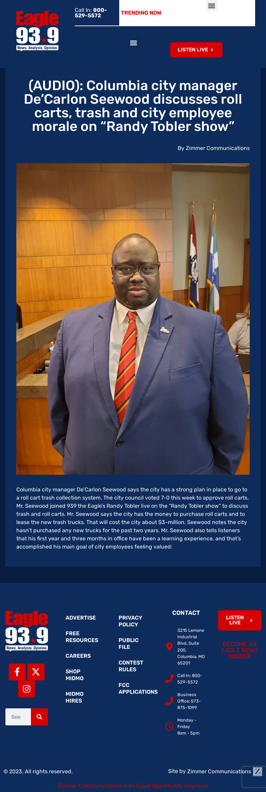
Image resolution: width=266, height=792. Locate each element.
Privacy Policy (130, 621)
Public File (129, 643)
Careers (78, 656)
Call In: (91, 13)
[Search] (39, 716)
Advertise (81, 617)
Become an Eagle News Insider (239, 650)
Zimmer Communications (225, 771)
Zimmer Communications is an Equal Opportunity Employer (133, 785)
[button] (211, 5)
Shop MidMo (75, 674)
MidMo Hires (75, 697)
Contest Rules (131, 666)
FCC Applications (136, 688)
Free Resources (82, 636)
